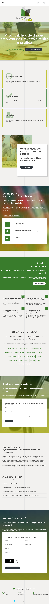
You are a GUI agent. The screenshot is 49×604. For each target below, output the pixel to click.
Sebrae (39, 360)
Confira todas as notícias (39, 283)
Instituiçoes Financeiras (19, 352)
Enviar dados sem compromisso (12, 568)
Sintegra (39, 356)
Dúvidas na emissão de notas (24, 364)
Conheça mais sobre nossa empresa (15, 49)
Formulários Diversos (31, 352)
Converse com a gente (9, 479)
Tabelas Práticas (41, 352)
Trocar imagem (19, 562)
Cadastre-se (8, 421)
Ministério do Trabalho (13, 360)
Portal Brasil (32, 360)
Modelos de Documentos (36, 348)
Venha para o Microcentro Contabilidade (11, 215)
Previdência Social (23, 360)
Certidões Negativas (24, 348)
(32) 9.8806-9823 (21, 594)
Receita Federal (22, 356)
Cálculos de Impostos (12, 356)
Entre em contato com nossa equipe (33, 49)
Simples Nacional (31, 356)
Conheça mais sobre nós (26, 167)
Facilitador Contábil (8, 352)
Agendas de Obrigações (12, 348)
